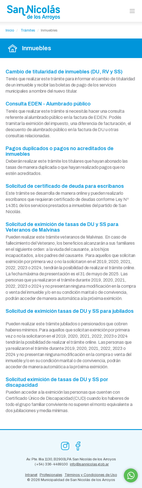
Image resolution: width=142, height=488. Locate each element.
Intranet (31, 475)
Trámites (28, 30)
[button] (132, 11)
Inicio (10, 30)
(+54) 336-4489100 (51, 464)
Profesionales (51, 475)
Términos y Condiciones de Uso (91, 475)
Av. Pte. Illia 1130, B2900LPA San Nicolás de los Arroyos (71, 459)
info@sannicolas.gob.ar (89, 464)
